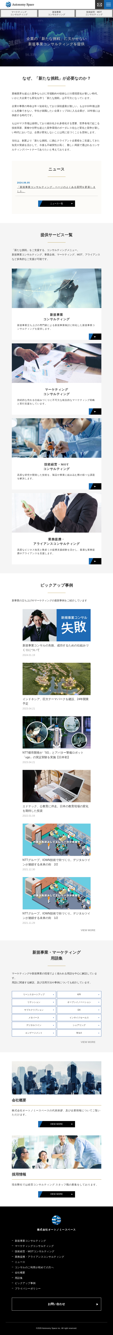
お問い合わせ (56, 1304)
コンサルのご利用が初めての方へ (34, 1267)
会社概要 (20, 1272)
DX (79, 1010)
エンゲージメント (33, 1033)
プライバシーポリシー (28, 1288)
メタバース (33, 1017)
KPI (79, 994)
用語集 (19, 1277)
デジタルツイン (33, 1025)
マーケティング (19, 13)
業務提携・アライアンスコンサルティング (39, 1256)
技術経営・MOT (94, 13)
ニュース (20, 1262)
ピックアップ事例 (25, 1283)
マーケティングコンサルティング (34, 1246)
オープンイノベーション (79, 1002)
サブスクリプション (34, 1010)
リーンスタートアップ (34, 994)
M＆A (79, 1033)
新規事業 (56, 13)
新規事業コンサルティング (30, 1240)
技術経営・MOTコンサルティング (34, 1251)
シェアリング (79, 1025)
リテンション (33, 1002)
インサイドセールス (79, 1017)
